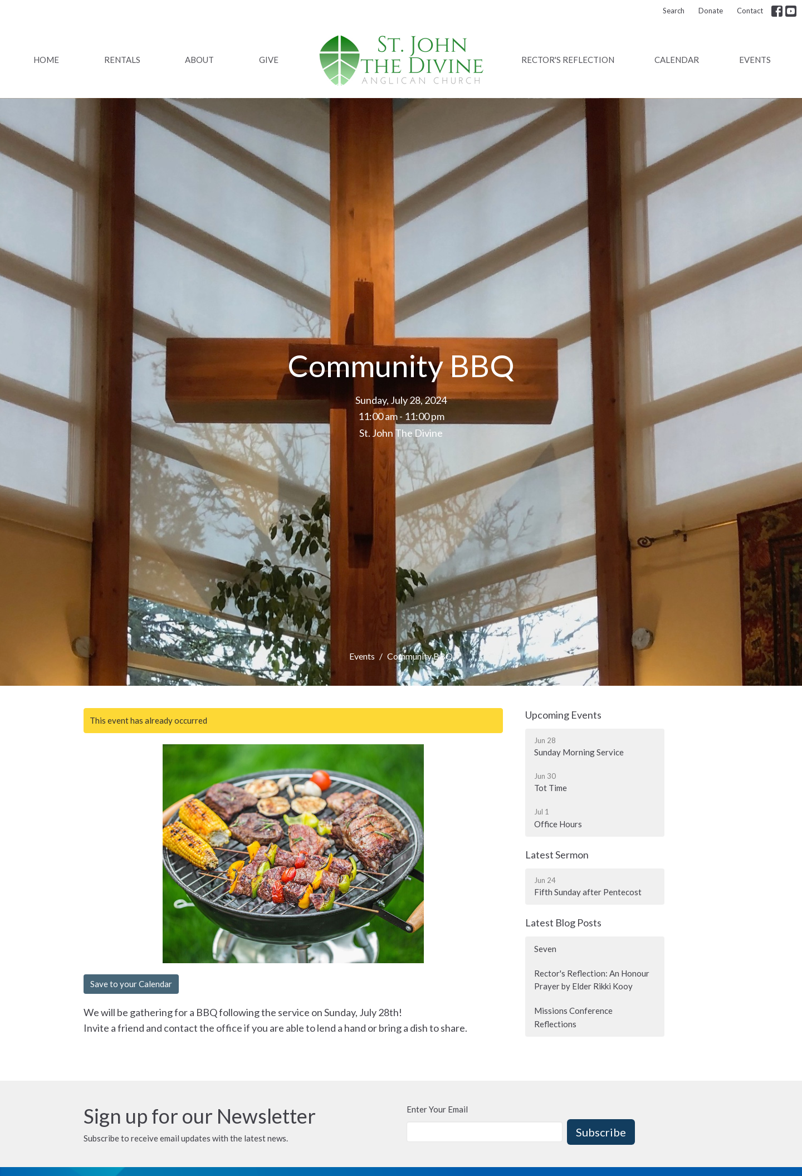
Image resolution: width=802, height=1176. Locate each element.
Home (46, 60)
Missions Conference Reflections (573, 1017)
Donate (710, 10)
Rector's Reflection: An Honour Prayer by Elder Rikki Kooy (591, 979)
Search (673, 10)
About (199, 60)
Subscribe (601, 1132)
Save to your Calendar (131, 984)
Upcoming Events (563, 715)
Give (268, 60)
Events (755, 60)
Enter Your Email (437, 1109)
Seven (545, 949)
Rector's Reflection (567, 60)
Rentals (122, 60)
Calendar (676, 60)
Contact (750, 10)
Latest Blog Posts (563, 922)
